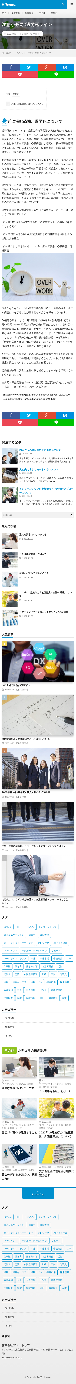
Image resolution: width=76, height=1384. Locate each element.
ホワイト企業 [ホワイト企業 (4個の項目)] (60, 942)
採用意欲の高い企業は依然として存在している (26, 738)
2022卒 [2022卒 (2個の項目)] (8, 926)
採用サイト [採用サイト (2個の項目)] (36, 982)
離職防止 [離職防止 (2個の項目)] (53, 998)
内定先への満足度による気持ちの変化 (40, 450)
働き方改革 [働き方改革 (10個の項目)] (32, 966)
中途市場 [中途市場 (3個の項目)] (44, 958)
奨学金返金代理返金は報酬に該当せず (56, 1173)
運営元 (54, 13)
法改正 (18, 1128)
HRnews (47, 1377)
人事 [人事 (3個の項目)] (69, 958)
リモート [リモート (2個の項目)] (55, 950)
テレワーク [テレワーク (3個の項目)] (43, 942)
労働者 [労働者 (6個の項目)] (7, 974)
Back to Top (38, 1194)
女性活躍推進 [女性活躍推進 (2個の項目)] (31, 974)
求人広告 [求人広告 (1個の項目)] (30, 990)
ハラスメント (11, 1083)
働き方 (22, 1083)
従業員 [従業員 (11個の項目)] (63, 974)
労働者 (36, 34)
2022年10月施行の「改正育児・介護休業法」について (56, 1134)
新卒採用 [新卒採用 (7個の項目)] (8, 990)
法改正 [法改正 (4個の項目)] (43, 990)
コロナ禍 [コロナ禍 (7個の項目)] (44, 934)
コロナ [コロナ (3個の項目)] (32, 934)
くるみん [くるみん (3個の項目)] (29, 926)
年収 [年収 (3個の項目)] (44, 974)
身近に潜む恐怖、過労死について (24, 104)
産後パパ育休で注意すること (34, 573)
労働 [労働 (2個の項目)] (60, 966)
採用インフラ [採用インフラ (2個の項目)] (19, 982)
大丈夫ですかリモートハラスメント (39, 469)
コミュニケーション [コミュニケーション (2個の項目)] (14, 934)
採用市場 (15, 13)
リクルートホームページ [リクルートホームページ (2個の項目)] (34, 950)
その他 (42, 13)
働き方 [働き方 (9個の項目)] (18, 966)
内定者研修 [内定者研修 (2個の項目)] (47, 966)
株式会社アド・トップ (16, 1345)
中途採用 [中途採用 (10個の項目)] (57, 958)
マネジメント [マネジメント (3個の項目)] (10, 950)
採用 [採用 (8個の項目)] (6, 982)
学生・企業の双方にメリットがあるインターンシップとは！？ (34, 845)
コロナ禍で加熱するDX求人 (16, 685)
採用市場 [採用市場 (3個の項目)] (51, 982)
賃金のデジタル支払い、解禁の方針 (19, 1176)
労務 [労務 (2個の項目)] (17, 974)
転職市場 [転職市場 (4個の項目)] (30, 998)
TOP (4, 13)
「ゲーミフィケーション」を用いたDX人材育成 (43, 611)
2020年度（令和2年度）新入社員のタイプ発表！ (27, 792)
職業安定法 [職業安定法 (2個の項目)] (56, 990)
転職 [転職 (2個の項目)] (19, 998)
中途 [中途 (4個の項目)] (33, 958)
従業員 (30, 1083)
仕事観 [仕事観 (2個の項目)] (7, 966)
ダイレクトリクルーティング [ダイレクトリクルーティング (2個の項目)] (18, 942)
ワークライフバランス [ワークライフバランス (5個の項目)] (15, 958)
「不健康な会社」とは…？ (32, 553)
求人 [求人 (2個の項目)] (19, 990)
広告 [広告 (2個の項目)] (53, 974)
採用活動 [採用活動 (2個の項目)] (64, 982)
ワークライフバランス (52, 1083)
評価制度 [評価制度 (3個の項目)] (8, 998)
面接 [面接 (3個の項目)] (64, 998)
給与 (15, 1170)
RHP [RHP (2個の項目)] (18, 926)
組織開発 (29, 13)
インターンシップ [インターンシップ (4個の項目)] (47, 926)
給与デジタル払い (26, 1170)
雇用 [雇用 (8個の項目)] (42, 998)
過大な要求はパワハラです (33, 534)
